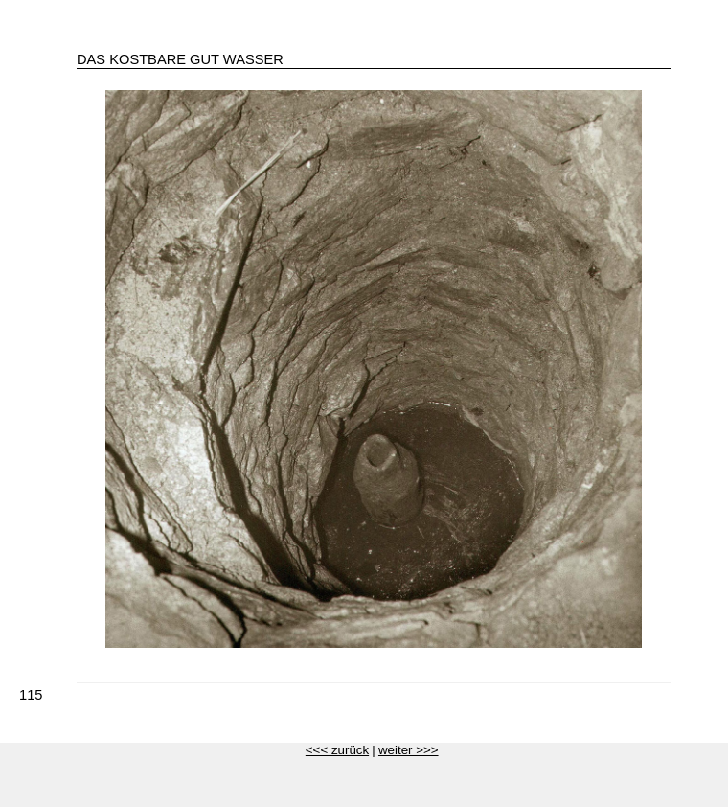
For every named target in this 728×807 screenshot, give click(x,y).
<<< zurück (337, 750)
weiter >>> (408, 750)
